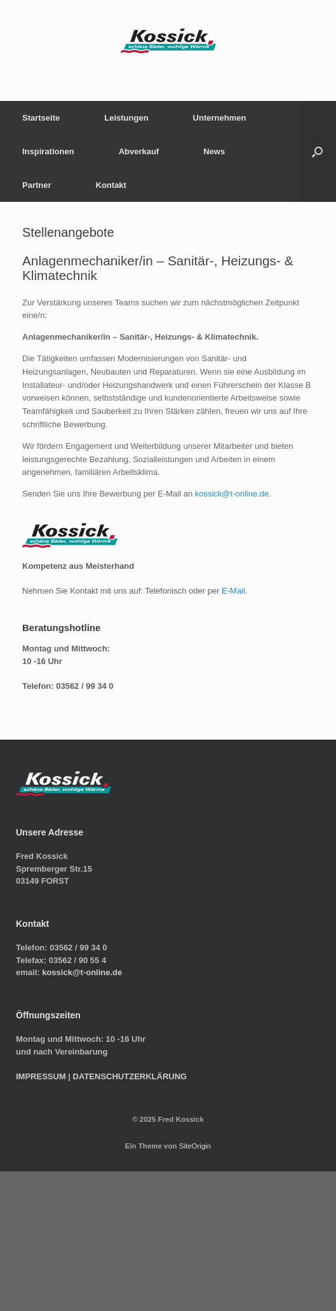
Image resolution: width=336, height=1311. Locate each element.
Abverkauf (139, 151)
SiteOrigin (195, 1146)
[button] (317, 151)
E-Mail (233, 591)
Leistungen (126, 118)
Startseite (41, 118)
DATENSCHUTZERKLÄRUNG (130, 1076)
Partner (36, 185)
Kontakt (111, 185)
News (214, 151)
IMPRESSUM (41, 1076)
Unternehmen (219, 118)
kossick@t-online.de (232, 493)
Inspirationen (48, 151)
